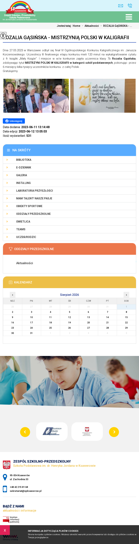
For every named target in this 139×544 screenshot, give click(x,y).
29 (126, 328)
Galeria (21, 175)
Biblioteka (23, 159)
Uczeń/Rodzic (26, 237)
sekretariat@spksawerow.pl (120, 5)
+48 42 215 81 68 (130, 5)
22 (126, 322)
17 (31, 322)
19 (69, 322)
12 (69, 317)
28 (107, 328)
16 (12, 322)
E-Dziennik (23, 167)
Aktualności (89, 25)
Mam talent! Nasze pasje (34, 198)
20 (88, 322)
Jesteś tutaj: (65, 25)
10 (31, 317)
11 (50, 317)
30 (12, 333)
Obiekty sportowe (29, 206)
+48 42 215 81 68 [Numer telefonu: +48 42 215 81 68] (19, 487)
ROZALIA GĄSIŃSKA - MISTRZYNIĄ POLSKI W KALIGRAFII (66, 37)
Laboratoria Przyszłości (34, 190)
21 (107, 322)
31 (31, 333)
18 (50, 322)
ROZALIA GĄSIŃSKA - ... (115, 25)
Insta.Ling (23, 182)
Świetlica (23, 221)
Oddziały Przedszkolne (33, 213)
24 (31, 328)
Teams (20, 229)
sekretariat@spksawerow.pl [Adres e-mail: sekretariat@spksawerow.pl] (25, 491)
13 (88, 317)
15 (126, 317)
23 (12, 328)
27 (88, 328)
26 (69, 328)
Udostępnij (13, 120)
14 (107, 317)
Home (76, 25)
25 (50, 328)
